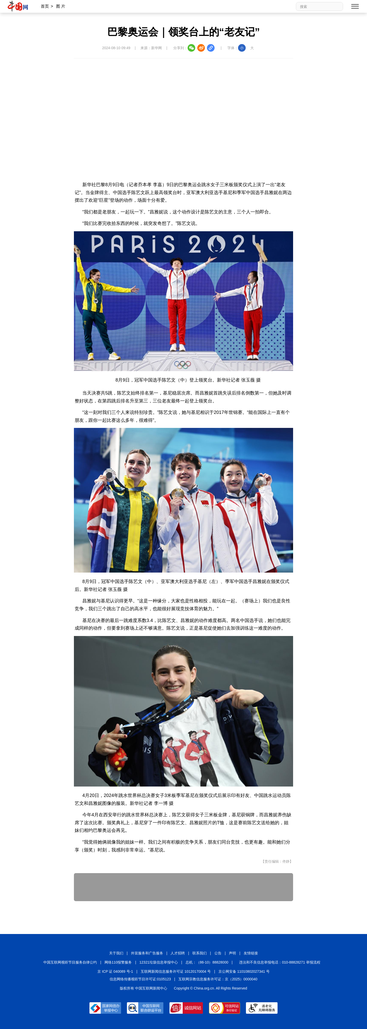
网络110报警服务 (118, 962)
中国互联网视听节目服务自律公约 (70, 962)
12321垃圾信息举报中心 (158, 962)
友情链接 (251, 953)
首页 (45, 6)
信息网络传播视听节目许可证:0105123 (140, 979)
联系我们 (199, 953)
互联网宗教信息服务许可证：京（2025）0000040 (217, 979)
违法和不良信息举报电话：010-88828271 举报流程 (279, 962)
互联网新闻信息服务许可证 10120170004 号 (176, 971)
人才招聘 (178, 953)
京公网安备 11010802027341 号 (244, 971)
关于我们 (116, 953)
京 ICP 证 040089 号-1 (115, 971)
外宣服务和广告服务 (147, 953)
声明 (232, 953)
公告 (217, 953)
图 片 (60, 6)
